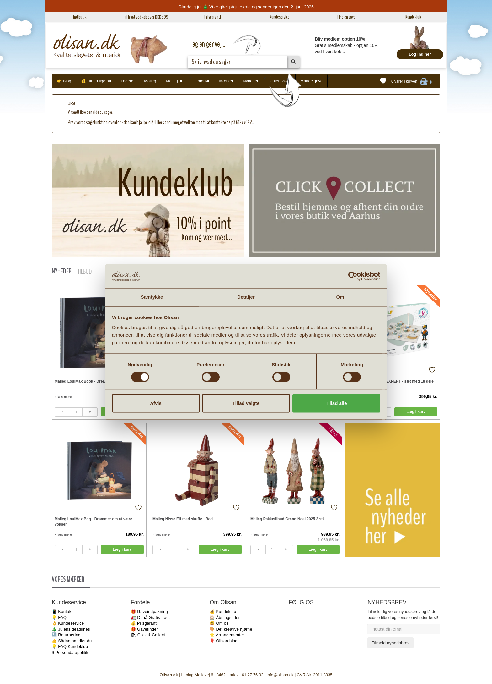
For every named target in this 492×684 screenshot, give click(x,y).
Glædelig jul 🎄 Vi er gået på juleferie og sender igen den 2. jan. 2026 (246, 6)
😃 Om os (219, 623)
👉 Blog (64, 81)
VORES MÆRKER (68, 579)
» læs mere (63, 397)
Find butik (79, 17)
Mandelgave (311, 81)
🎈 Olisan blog (224, 640)
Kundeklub (413, 17)
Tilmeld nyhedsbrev (390, 642)
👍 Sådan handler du (72, 640)
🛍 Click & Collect (148, 634)
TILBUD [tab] (84, 271)
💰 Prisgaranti (144, 623)
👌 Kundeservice (68, 623)
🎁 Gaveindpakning (149, 611)
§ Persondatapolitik (70, 652)
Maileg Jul (175, 81)
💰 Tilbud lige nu (96, 81)
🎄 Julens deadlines (71, 629)
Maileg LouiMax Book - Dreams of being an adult (98, 381)
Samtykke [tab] (152, 297)
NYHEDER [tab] (62, 271)
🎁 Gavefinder (144, 629)
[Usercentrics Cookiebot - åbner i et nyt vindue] (352, 276)
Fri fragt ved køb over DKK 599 (146, 17)
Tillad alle (336, 403)
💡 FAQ (59, 617)
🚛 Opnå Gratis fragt (150, 617)
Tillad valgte (246, 403)
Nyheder (250, 81)
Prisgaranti (212, 17)
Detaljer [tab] (246, 297)
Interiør (202, 81)
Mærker (226, 81)
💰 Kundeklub (223, 611)
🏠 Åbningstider (225, 617)
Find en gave (346, 17)
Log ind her (420, 54)
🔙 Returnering (66, 634)
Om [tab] (340, 297)
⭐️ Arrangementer (227, 634)
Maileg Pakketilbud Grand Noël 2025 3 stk (287, 519)
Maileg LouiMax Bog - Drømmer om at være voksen (93, 522)
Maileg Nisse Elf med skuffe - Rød (182, 519)
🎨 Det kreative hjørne (231, 629)
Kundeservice (280, 17)
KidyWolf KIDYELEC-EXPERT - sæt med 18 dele (391, 381)
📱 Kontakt (62, 611)
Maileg (150, 81)
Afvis (156, 403)
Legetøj (127, 81)
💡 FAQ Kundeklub (70, 646)
